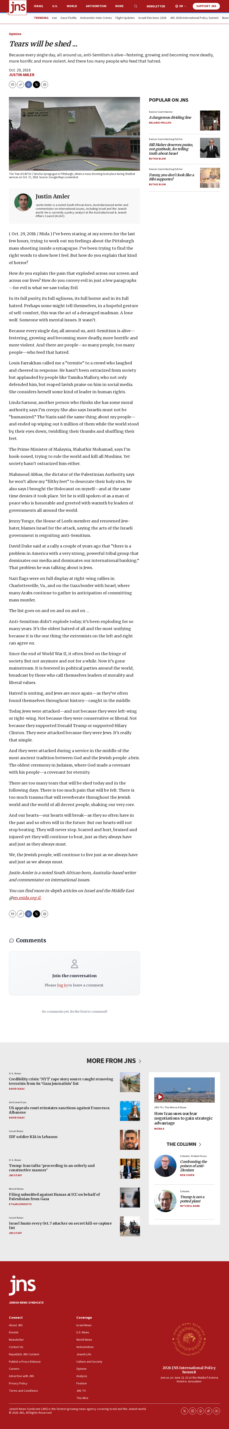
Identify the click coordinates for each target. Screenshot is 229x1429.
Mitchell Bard (190, 1206)
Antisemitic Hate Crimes (96, 18)
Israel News (16, 1131)
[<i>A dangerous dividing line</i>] (210, 120)
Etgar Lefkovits (20, 1204)
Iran (54, 18)
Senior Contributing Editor (166, 139)
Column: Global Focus (193, 1156)
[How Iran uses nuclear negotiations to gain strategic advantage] (184, 1090)
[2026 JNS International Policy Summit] (189, 1339)
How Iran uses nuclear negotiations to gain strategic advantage (183, 1118)
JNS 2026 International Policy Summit (194, 18)
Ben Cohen (187, 1175)
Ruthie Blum (157, 159)
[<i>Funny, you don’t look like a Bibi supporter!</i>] (210, 178)
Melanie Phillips (160, 123)
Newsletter (156, 6)
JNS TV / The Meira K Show (170, 1108)
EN (181, 6)
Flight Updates (125, 18)
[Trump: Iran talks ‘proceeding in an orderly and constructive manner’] (130, 1169)
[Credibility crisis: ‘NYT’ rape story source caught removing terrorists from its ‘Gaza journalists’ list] (130, 1082)
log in (62, 985)
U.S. (55, 6)
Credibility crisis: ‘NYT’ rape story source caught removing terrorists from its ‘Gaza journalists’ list (61, 1081)
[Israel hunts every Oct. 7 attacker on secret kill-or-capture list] (130, 1226)
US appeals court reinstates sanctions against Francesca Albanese (59, 1110)
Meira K (159, 1129)
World (72, 6)
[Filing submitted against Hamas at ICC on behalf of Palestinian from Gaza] (130, 1198)
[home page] (17, 7)
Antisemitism (96, 6)
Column (184, 1191)
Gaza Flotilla (69, 18)
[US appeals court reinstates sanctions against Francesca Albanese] (130, 1111)
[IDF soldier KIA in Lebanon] (130, 1140)
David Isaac (17, 1089)
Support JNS (206, 6)
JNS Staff (15, 1175)
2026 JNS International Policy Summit (189, 1370)
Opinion (15, 34)
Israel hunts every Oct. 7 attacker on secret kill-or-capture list (60, 1225)
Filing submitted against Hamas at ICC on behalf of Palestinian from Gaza (54, 1196)
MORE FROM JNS (114, 1061)
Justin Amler (21, 75)
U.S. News (15, 1073)
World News (16, 1189)
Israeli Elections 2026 (152, 18)
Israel (38, 6)
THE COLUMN (184, 1144)
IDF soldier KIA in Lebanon (33, 1137)
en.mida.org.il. (27, 897)
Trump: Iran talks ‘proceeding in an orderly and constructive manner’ (52, 1168)
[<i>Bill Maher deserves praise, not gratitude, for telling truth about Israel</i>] (210, 148)
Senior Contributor (161, 112)
